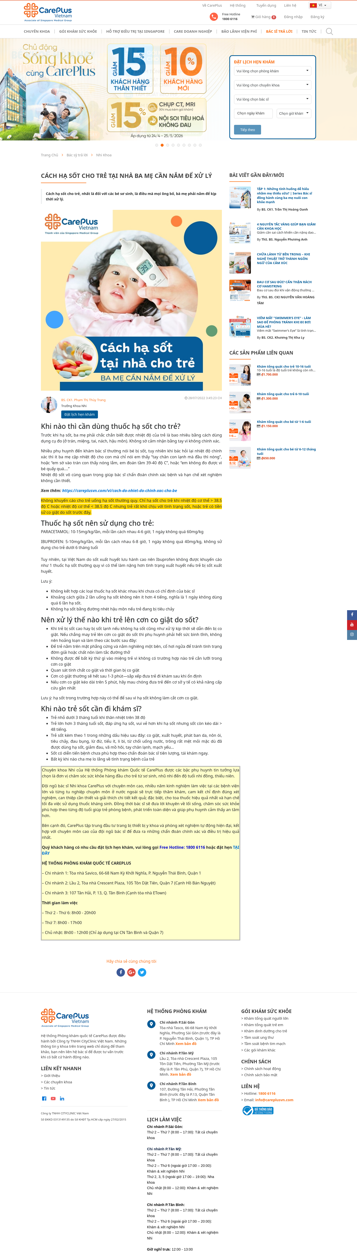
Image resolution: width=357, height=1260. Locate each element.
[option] (178, 89)
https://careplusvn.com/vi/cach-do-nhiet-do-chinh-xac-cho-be (119, 490)
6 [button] (183, 145)
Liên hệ (290, 5)
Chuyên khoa (37, 31)
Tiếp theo (247, 130)
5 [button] (178, 145)
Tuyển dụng (266, 5)
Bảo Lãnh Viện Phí (239, 31)
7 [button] (189, 145)
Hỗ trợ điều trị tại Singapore (135, 31)
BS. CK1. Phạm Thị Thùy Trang (83, 400)
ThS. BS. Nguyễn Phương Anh (284, 239)
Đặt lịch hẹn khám (79, 414)
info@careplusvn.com (274, 1099)
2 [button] (162, 145)
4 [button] (173, 145)
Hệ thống (237, 5)
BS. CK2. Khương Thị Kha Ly (283, 337)
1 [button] (156, 145)
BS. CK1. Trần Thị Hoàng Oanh (285, 209)
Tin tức (309, 31)
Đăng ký (317, 16)
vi (316, 4)
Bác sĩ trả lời (279, 31)
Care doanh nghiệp (193, 31)
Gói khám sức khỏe (78, 31)
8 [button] (194, 145)
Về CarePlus (212, 5)
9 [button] (200, 145)
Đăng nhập (293, 16)
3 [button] (167, 145)
